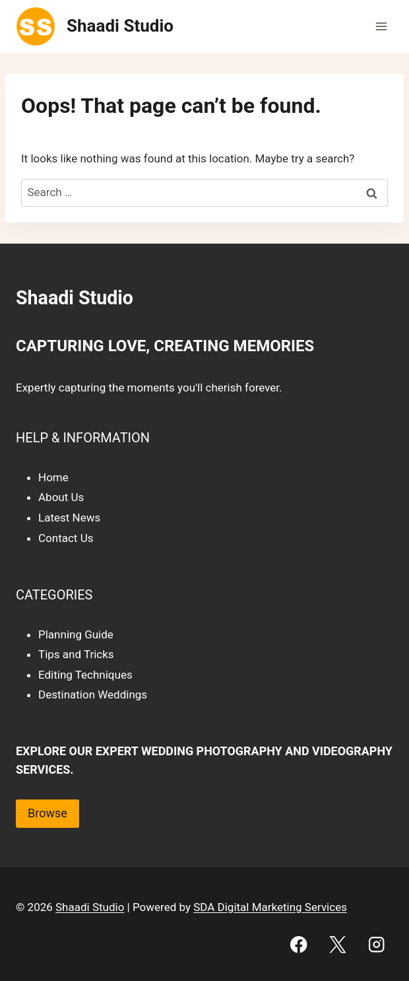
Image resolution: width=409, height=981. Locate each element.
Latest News (69, 517)
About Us (61, 497)
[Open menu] (381, 26)
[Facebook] (299, 944)
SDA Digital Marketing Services (270, 907)
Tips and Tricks (76, 654)
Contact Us (65, 538)
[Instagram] (376, 944)
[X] (337, 944)
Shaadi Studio (89, 907)
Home (53, 477)
